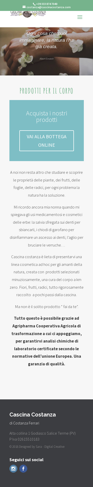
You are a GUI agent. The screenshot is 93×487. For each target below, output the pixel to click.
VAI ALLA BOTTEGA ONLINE (46, 140)
